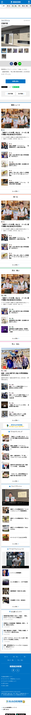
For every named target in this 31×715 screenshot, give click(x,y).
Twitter (18, 670)
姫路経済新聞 (16, 2)
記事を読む (15, 81)
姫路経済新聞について (7, 676)
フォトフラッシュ (5, 20)
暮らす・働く (25, 5)
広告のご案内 (5, 685)
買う (20, 5)
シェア (10, 87)
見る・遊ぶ (14, 5)
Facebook (13, 670)
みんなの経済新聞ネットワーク (15, 701)
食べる (8, 5)
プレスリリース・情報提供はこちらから (11, 678)
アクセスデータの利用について (9, 681)
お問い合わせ (5, 683)
